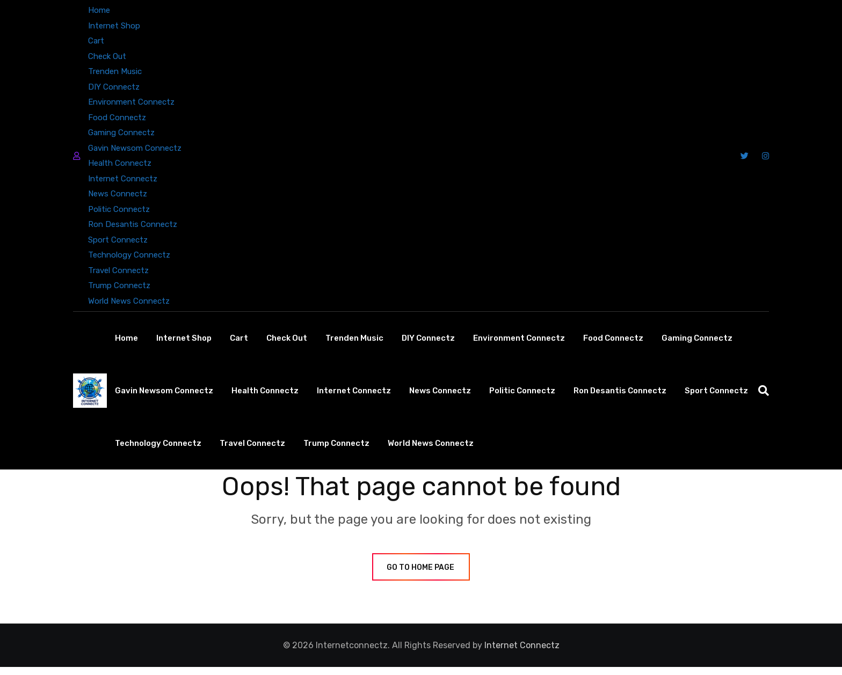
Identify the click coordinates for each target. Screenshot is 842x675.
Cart (96, 41)
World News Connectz (129, 301)
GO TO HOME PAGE (421, 575)
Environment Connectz (131, 102)
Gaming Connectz (121, 132)
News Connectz (117, 194)
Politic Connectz (119, 209)
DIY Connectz (114, 87)
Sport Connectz (118, 240)
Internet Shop (114, 26)
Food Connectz (117, 117)
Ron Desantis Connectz (132, 224)
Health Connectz (119, 163)
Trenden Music (115, 71)
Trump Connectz (119, 285)
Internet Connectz (122, 179)
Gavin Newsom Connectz (135, 148)
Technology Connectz (129, 255)
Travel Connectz (118, 270)
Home (99, 10)
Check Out (107, 56)
